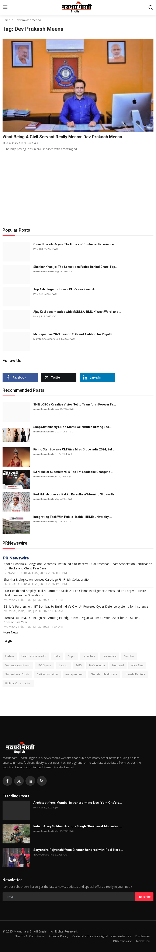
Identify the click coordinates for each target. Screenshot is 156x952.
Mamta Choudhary (44, 338)
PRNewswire (122, 941)
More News (11, 632)
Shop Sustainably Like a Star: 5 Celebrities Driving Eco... (72, 427)
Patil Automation (47, 674)
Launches (89, 656)
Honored (118, 665)
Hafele (9, 656)
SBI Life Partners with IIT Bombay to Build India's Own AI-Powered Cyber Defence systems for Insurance (76, 606)
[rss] (42, 781)
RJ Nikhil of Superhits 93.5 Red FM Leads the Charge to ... (73, 472)
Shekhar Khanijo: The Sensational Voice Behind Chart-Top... (75, 266)
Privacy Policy (58, 936)
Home (6, 20)
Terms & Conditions (29, 936)
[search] (150, 7)
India (57, 656)
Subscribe (144, 897)
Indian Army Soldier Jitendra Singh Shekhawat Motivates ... (77, 826)
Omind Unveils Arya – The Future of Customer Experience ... (75, 244)
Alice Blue (137, 665)
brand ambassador (33, 656)
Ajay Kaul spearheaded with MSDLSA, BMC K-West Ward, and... (77, 311)
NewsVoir (143, 941)
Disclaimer (142, 936)
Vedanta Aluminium (17, 665)
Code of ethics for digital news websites (101, 936)
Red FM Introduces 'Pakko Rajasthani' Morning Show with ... (75, 494)
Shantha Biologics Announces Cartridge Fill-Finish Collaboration (47, 579)
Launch (63, 665)
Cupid (71, 656)
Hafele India (97, 665)
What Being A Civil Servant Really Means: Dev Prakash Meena (62, 136)
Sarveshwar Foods (17, 674)
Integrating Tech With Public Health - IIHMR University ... (72, 517)
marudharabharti (43, 271)
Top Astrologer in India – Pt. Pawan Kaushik (64, 289)
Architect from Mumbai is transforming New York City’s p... (77, 803)
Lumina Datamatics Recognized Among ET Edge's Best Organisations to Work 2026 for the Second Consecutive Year (72, 620)
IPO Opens (45, 665)
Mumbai (129, 656)
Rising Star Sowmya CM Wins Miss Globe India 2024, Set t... (74, 449)
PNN (35, 248)
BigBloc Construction (18, 683)
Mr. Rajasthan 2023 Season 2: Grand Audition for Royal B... (74, 334)
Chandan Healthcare (103, 674)
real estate (110, 656)
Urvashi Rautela (135, 674)
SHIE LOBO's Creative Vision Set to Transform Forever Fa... (74, 404)
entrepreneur (74, 674)
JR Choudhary (10, 142)
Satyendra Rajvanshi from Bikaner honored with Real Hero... (78, 850)
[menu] (5, 7)
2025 (79, 665)
